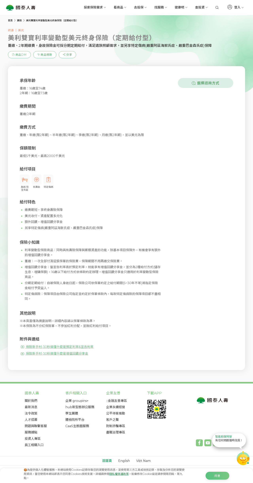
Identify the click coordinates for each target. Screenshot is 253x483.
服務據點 (31, 432)
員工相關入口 (34, 445)
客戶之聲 (112, 420)
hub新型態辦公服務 (79, 407)
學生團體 (71, 413)
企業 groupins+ (77, 401)
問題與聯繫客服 (36, 426)
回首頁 (107, 460)
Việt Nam (143, 460)
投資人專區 (33, 439)
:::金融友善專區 (116, 401)
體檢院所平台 (74, 420)
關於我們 (31, 401)
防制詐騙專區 (115, 426)
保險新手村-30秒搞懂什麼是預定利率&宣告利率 (57, 347)
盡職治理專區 (115, 432)
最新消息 (31, 407)
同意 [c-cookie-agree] (217, 476)
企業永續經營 (115, 407)
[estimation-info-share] (67, 54)
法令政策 (31, 413)
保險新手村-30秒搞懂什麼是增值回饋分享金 (54, 353)
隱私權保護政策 (119, 474)
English (124, 460)
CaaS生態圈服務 (77, 426)
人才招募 (31, 420)
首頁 (10, 20)
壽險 (19, 20)
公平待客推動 (115, 413)
